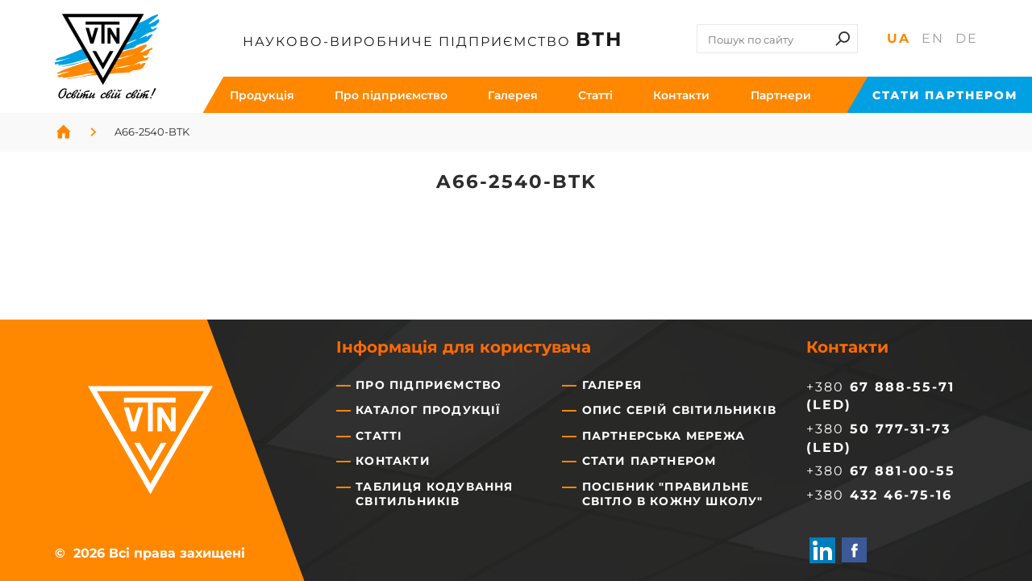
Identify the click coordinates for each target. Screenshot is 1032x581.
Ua (898, 38)
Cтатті (595, 95)
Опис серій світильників (679, 410)
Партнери (781, 95)
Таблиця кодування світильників (434, 493)
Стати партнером (944, 95)
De (966, 38)
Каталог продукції (428, 410)
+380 (880, 470)
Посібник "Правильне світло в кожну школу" (673, 493)
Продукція (262, 95)
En (933, 38)
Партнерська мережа (664, 435)
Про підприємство (391, 95)
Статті (379, 435)
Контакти (681, 95)
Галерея (513, 95)
